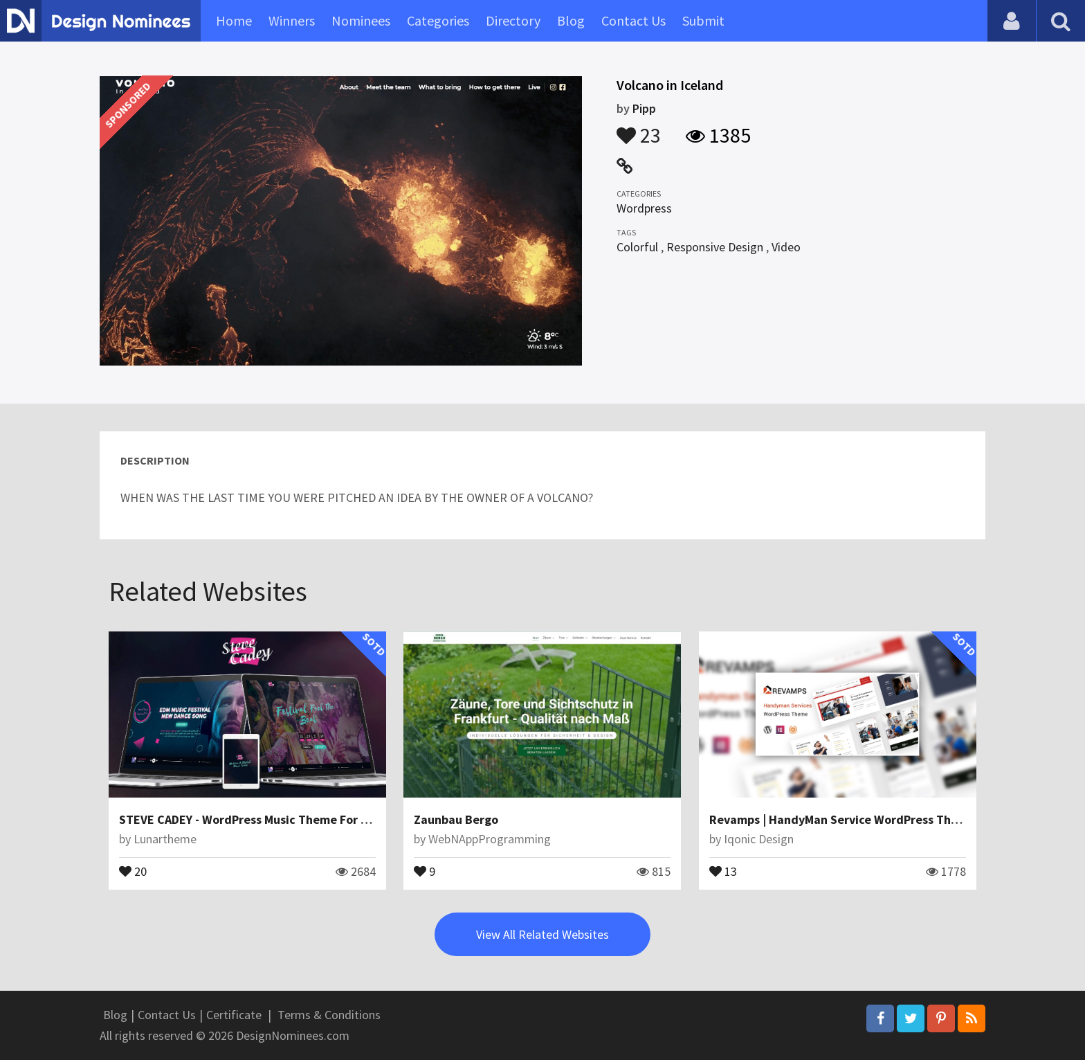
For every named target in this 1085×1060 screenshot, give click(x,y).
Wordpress (644, 208)
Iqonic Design (759, 839)
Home (234, 20)
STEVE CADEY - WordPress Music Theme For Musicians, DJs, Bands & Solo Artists (339, 819)
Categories (438, 20)
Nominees (360, 20)
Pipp (644, 108)
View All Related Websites (542, 934)
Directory (513, 20)
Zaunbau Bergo (456, 819)
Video (786, 247)
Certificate (234, 1015)
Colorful (637, 247)
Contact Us (633, 20)
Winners (291, 20)
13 (723, 870)
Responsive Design (714, 247)
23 (639, 129)
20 (133, 870)
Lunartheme (165, 839)
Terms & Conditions (329, 1015)
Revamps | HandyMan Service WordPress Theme (842, 819)
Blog (571, 20)
